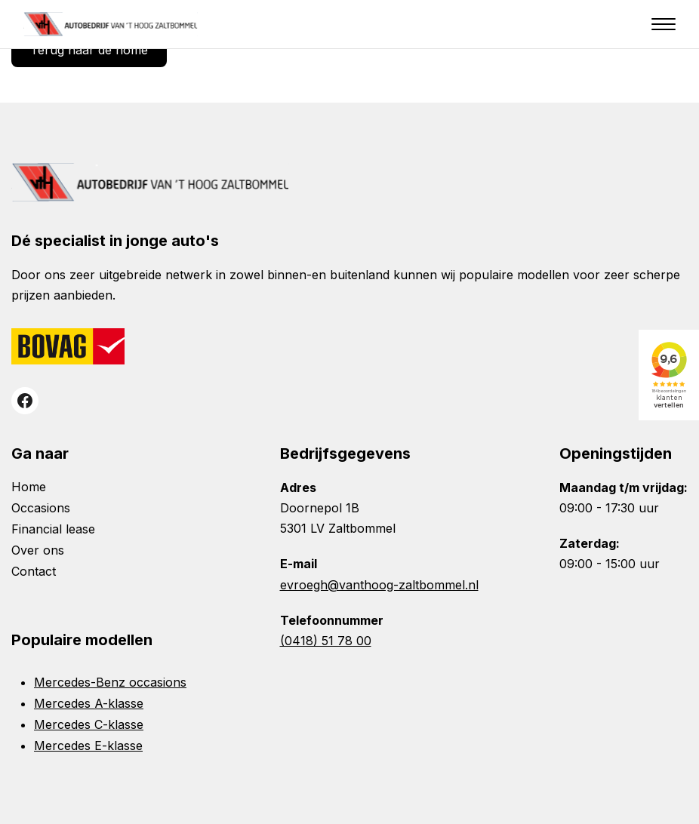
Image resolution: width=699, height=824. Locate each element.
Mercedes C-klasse (88, 724)
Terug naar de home (89, 49)
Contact (33, 571)
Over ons (37, 550)
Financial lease (53, 529)
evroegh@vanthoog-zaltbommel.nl (379, 584)
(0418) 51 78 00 (325, 640)
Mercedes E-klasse (88, 745)
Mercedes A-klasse (88, 703)
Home (28, 486)
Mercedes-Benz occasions (110, 682)
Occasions (40, 507)
